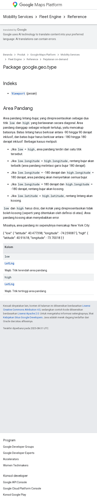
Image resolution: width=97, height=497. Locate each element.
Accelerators (11, 459)
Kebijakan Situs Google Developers (23, 317)
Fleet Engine (50, 16)
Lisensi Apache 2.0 (28, 313)
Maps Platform (40, 4)
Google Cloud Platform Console (22, 488)
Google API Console (15, 482)
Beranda (7, 54)
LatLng (9, 263)
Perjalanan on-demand (55, 59)
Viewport (18, 93)
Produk (21, 54)
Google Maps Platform (43, 54)
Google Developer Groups (18, 446)
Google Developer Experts (18, 452)
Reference (77, 16)
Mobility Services (18, 16)
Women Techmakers (15, 465)
